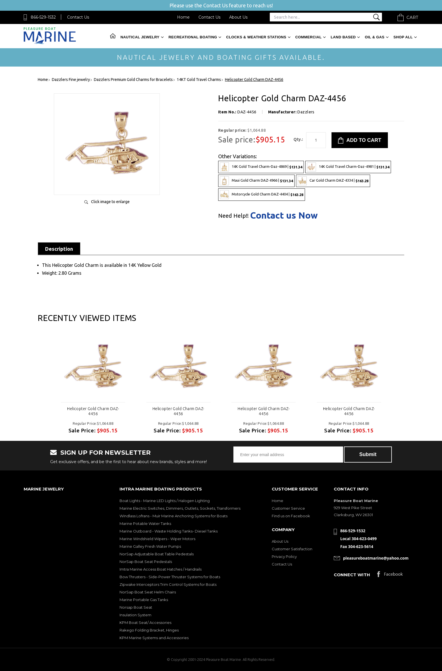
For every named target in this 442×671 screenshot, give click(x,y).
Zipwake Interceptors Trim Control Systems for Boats (168, 584)
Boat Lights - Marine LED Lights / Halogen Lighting (165, 500)
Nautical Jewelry (139, 37)
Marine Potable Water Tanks (145, 523)
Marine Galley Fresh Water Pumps (150, 546)
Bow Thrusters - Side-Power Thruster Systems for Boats (170, 577)
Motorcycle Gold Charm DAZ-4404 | (261, 194)
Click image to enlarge (110, 201)
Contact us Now (284, 215)
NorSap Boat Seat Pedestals (146, 561)
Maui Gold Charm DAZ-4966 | (256, 180)
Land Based (343, 37)
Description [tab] (59, 249)
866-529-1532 (43, 17)
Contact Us (78, 17)
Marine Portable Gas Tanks (144, 599)
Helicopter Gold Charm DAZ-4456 (93, 411)
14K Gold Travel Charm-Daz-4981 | (348, 166)
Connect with (352, 574)
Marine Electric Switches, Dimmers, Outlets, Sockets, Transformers (180, 508)
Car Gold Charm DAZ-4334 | (333, 180)
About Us (238, 17)
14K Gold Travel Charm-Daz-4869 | (261, 166)
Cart (412, 17)
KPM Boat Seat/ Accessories (145, 622)
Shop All (403, 37)
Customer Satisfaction (292, 549)
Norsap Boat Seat (136, 607)
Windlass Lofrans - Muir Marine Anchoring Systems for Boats (173, 516)
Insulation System (135, 615)
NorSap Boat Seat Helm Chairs (148, 592)
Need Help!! (233, 216)
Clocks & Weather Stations (256, 37)
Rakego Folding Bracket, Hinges (149, 630)
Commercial (308, 37)
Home (183, 17)
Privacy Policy (284, 556)
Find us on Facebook (291, 516)
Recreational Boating (193, 37)
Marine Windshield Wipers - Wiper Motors (157, 538)
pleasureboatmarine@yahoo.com (375, 558)
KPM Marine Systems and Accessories (154, 637)
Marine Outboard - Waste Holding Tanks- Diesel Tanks (169, 531)
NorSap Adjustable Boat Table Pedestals (157, 554)
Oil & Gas (374, 37)
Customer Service (288, 508)
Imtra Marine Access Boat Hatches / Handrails (161, 569)
